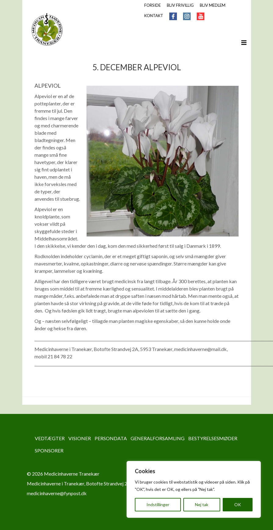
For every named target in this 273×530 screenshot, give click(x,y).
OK (237, 504)
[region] (194, 489)
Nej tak (201, 504)
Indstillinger (157, 504)
